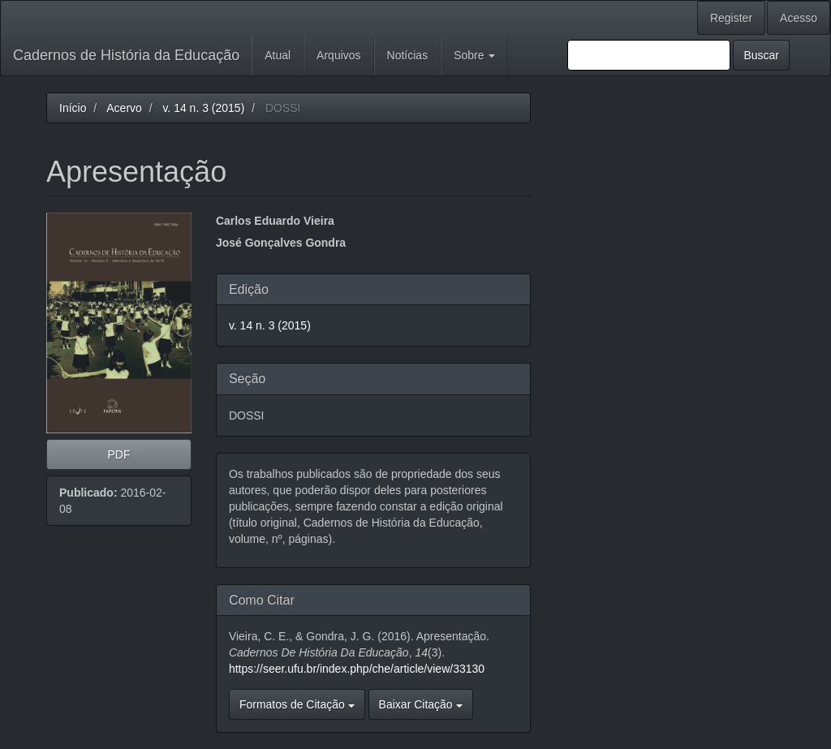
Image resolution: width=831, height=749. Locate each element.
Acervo (124, 107)
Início (72, 107)
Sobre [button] (474, 55)
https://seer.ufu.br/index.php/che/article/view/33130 (356, 668)
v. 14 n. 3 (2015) (203, 107)
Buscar (761, 55)
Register (731, 17)
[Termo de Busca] (648, 55)
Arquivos (338, 55)
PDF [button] (118, 454)
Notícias (407, 55)
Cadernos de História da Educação (126, 55)
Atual (278, 55)
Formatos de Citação (297, 704)
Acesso (798, 17)
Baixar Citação (421, 704)
